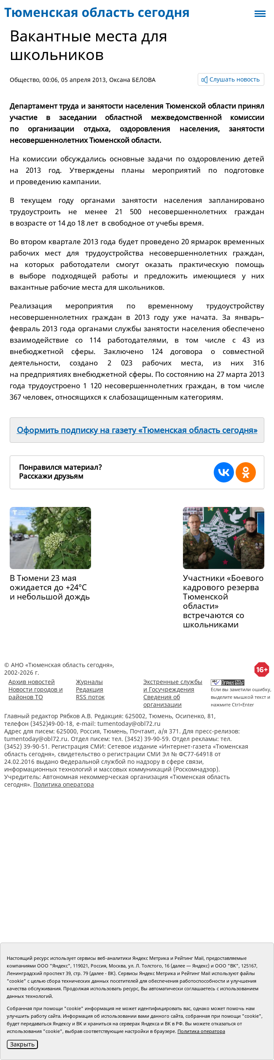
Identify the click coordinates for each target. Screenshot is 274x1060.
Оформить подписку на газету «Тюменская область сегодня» (137, 430)
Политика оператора (63, 784)
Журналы (89, 682)
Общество (24, 80)
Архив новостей (31, 682)
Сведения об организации (162, 700)
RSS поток (90, 697)
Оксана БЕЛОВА (132, 80)
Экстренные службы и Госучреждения (172, 685)
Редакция (89, 689)
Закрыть (22, 1044)
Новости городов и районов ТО (35, 693)
